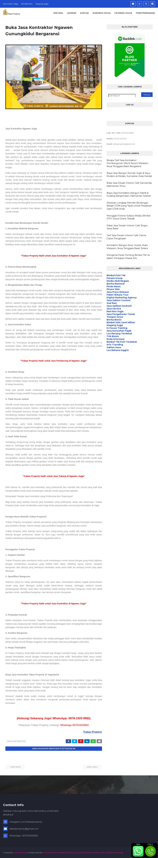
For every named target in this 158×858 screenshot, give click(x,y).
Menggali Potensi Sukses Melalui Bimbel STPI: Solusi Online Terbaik (128, 217)
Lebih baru (15, 767)
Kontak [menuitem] (84, 13)
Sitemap (119, 852)
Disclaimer (89, 852)
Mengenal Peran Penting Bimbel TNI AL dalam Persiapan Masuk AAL (128, 257)
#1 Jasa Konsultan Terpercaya (56, 852)
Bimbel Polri (26, 4)
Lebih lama (92, 767)
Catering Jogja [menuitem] (123, 13)
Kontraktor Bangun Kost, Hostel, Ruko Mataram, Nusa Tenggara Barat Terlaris (127, 247)
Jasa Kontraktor (16, 741)
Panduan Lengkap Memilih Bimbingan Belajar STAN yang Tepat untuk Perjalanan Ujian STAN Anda (129, 205)
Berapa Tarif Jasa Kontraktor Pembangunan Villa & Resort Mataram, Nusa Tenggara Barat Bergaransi (128, 163)
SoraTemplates (20, 852)
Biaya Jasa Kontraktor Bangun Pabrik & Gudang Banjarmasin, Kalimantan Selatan (129, 194)
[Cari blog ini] (122, 95)
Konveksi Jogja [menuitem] (101, 13)
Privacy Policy (76, 852)
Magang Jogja (41, 4)
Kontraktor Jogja (10, 4)
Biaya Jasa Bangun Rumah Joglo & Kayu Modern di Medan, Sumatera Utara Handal (129, 175)
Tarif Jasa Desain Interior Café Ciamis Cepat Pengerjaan (126, 237)
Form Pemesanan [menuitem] (145, 13)
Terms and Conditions (104, 852)
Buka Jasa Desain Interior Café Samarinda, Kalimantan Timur (129, 184)
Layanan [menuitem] (71, 13)
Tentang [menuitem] (58, 13)
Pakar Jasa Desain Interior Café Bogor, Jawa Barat (127, 227)
